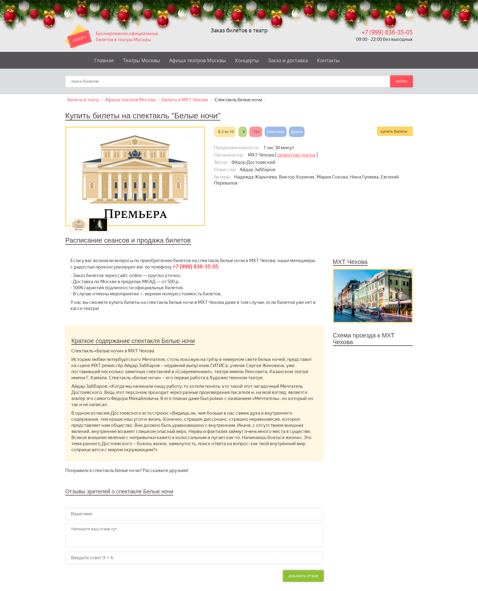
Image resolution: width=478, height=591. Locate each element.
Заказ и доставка (288, 60)
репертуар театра (296, 155)
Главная (104, 60)
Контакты (328, 60)
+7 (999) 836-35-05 (387, 32)
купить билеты (393, 131)
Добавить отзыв (303, 576)
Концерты (247, 60)
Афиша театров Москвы (197, 60)
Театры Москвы (141, 60)
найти (401, 81)
